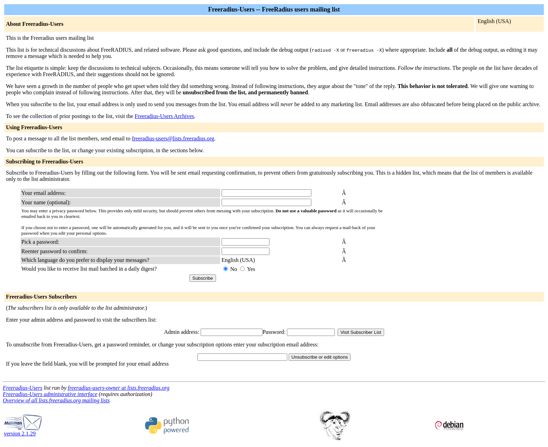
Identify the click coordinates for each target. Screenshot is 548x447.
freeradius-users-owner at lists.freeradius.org (119, 388)
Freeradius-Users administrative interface (50, 394)
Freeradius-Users (22, 388)
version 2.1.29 (23, 431)
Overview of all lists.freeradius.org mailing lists (56, 400)
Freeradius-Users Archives (164, 116)
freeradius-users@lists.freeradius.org (173, 138)
